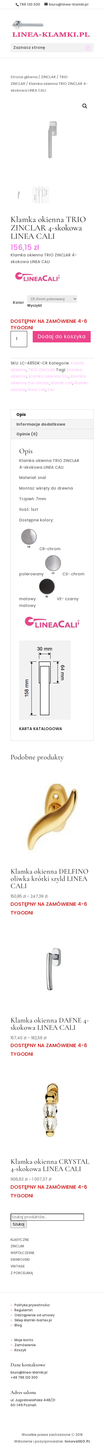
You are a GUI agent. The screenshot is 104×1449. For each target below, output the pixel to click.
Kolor (18, 302)
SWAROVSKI (20, 1259)
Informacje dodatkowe (40, 424)
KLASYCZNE (20, 1239)
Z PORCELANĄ (22, 1273)
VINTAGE (18, 1266)
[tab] (52, 415)
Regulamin (23, 1310)
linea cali (36, 389)
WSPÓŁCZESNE (22, 1252)
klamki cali (61, 383)
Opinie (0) (27, 434)
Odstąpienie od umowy (34, 1315)
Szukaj (18, 1224)
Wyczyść (34, 305)
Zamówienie (25, 1345)
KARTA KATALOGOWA (40, 728)
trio (50, 389)
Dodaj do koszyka (62, 336)
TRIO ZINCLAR (41, 370)
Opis (21, 414)
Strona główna (24, 77)
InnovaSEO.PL (77, 1441)
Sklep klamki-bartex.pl (33, 1320)
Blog (18, 1325)
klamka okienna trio (49, 376)
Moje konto (23, 1340)
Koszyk (20, 1350)
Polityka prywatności (32, 1305)
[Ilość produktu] (19, 339)
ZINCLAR (48, 77)
